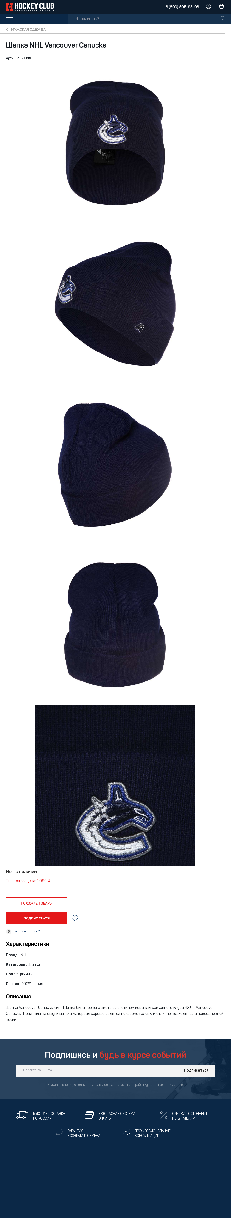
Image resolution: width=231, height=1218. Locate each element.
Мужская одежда (28, 30)
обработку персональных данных (157, 1085)
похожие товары (37, 903)
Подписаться (196, 1071)
